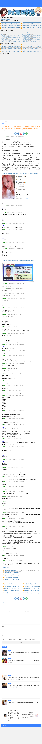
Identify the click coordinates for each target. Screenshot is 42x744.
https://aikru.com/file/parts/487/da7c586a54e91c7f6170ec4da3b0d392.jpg (18, 262)
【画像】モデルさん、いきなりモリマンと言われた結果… (11, 25)
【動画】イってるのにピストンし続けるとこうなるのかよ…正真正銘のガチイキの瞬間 (16, 51)
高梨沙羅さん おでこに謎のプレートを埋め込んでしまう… (11, 48)
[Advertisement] (21, 677)
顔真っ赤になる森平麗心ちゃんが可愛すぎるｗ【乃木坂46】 (19, 577)
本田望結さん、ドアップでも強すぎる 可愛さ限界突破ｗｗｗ (19, 581)
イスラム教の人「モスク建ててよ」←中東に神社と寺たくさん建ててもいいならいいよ (16, 46)
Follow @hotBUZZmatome (5, 19)
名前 (3, 628)
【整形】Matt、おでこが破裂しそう (13, 579)
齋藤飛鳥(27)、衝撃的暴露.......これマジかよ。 (15, 572)
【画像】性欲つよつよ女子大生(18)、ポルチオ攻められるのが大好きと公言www (15, 27)
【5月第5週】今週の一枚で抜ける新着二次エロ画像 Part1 (11, 22)
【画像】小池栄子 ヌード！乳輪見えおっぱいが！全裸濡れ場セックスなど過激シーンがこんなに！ (18, 23)
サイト (3, 637)
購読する (4, 741)
